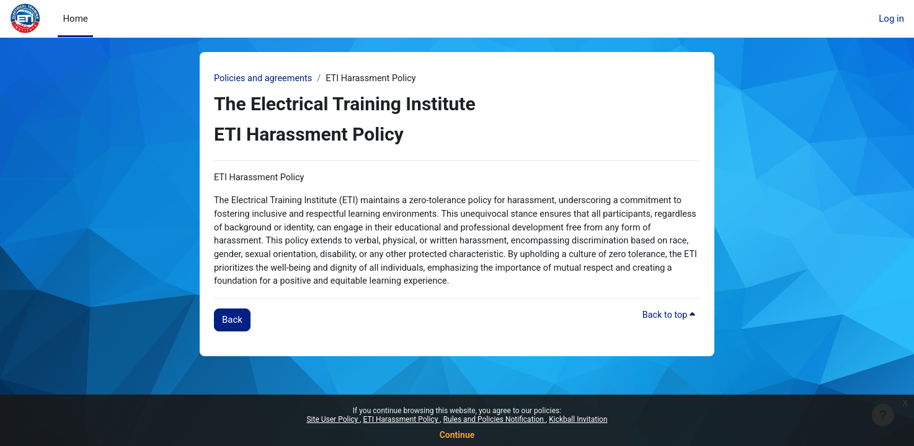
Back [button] (232, 324)
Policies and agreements (265, 78)
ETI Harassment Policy (401, 419)
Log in (891, 18)
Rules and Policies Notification (494, 419)
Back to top (668, 320)
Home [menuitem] (75, 18)
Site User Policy (333, 419)
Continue (457, 435)
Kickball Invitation (578, 419)
